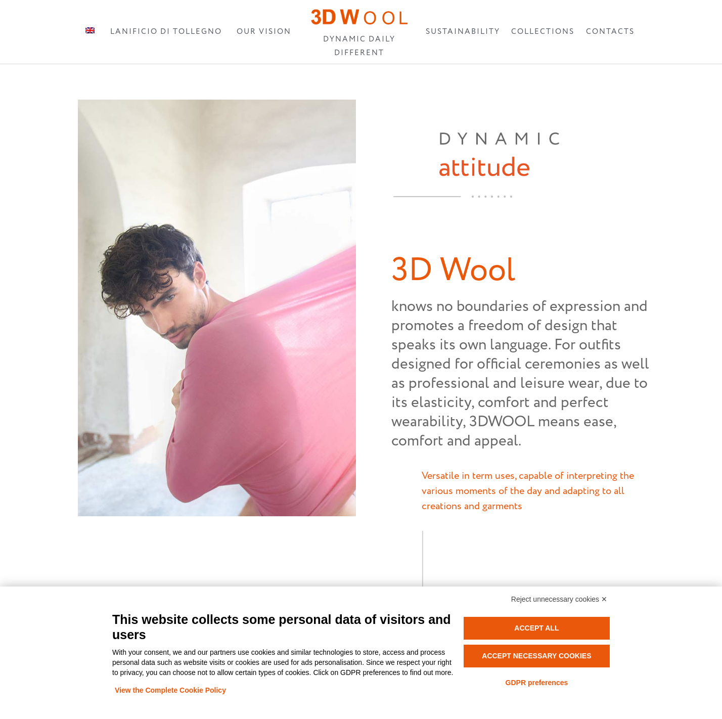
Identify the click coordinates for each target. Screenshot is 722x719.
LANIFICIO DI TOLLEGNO (166, 31)
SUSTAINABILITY (463, 31)
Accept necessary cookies (536, 656)
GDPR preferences (537, 683)
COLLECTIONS (542, 31)
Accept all (536, 628)
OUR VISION (264, 31)
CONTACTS (610, 31)
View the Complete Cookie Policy (170, 690)
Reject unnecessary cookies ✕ (559, 599)
